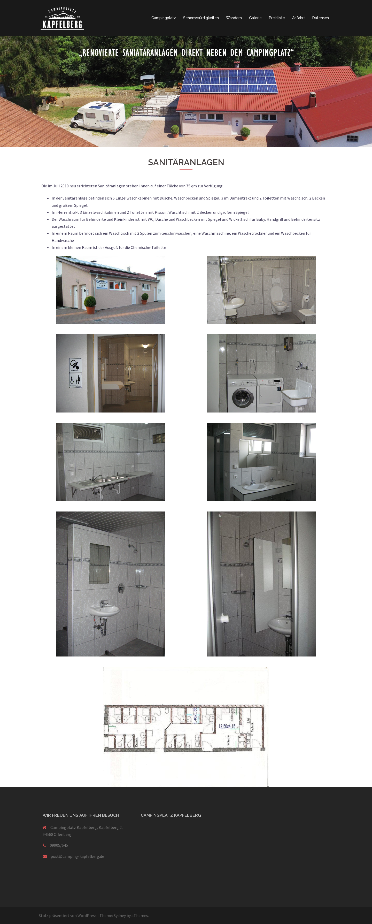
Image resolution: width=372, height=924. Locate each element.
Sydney (120, 915)
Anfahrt (298, 18)
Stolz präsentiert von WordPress (68, 915)
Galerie (255, 18)
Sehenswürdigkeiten (201, 18)
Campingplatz (163, 18)
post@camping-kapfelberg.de (77, 856)
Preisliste (277, 18)
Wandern (234, 18)
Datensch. (321, 18)
